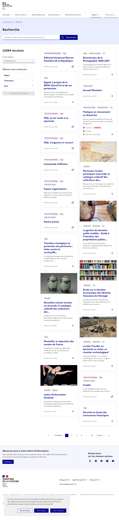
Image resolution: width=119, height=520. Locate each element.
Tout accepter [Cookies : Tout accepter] (58, 510)
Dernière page (108, 435)
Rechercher (71, 37)
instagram (107, 461)
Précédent (58, 435)
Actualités (5, 15)
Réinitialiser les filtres (20, 93)
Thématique (9, 80)
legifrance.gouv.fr (79, 480)
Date (6, 86)
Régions (94, 15)
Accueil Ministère (7, 22)
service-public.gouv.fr (67, 484)
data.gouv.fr (64, 480)
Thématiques (109, 15)
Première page (48, 435)
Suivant (99, 435)
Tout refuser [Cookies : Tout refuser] (41, 510)
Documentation (53, 15)
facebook (101, 461)
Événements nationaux (73, 15)
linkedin (96, 461)
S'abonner (8, 462)
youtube (113, 461)
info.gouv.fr (93, 480)
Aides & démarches (38, 15)
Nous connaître (20, 15)
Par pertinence (10, 61)
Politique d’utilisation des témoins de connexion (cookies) (97, 495)
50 (92, 435)
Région (7, 75)
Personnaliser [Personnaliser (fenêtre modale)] (25, 510)
